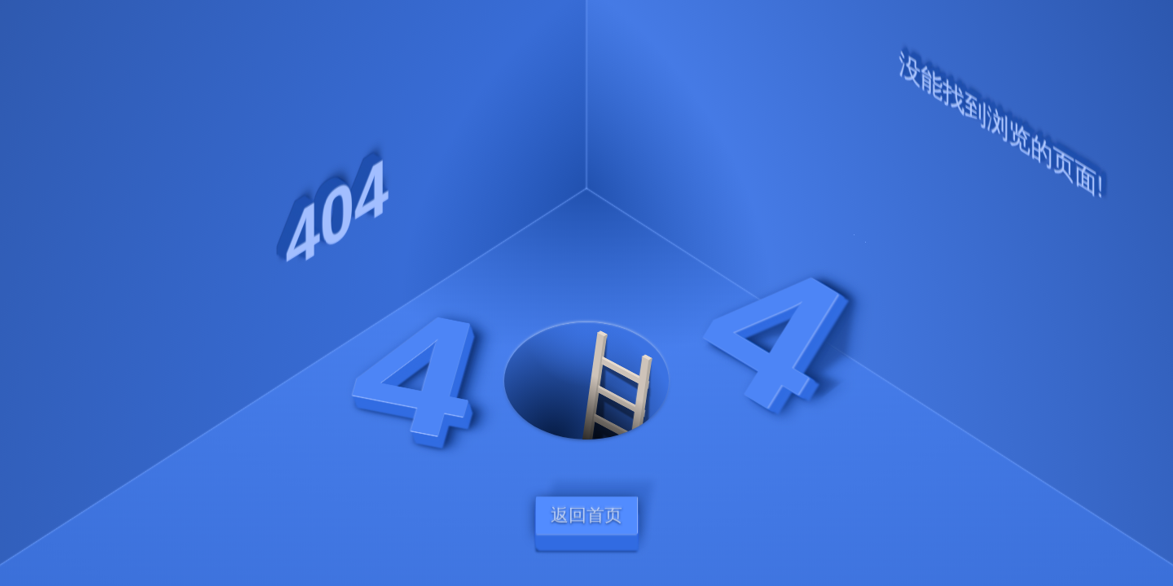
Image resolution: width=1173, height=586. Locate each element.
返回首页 (586, 515)
